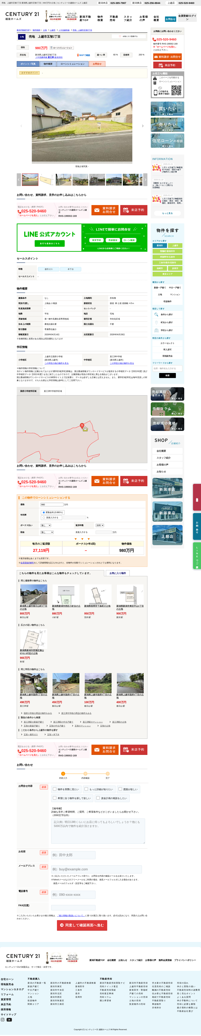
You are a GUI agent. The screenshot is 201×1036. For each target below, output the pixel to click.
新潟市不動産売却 (138, 983)
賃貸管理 (6, 999)
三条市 (78, 990)
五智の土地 (105, 726)
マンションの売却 (138, 997)
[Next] (143, 126)
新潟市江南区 (57, 1004)
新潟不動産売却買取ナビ (112, 983)
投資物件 (32, 1000)
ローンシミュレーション (73, 64)
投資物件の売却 (137, 1004)
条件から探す (167, 314)
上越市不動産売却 (138, 986)
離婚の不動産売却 (161, 990)
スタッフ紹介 (164, 457)
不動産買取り (159, 1000)
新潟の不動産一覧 (37, 983)
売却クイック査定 (109, 986)
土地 (160, 294)
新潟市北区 (56, 993)
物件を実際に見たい (66, 789)
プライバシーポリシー (185, 960)
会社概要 (161, 451)
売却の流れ (183, 983)
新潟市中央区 (57, 990)
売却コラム (105, 997)
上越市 (175, 245)
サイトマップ (8, 1014)
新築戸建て (33, 986)
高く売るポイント (186, 993)
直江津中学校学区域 (53, 391)
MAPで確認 (83, 55)
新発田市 (80, 986)
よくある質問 (184, 997)
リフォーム (7, 994)
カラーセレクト (167, 343)
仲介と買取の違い (186, 986)
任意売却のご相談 (161, 986)
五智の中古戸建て (57, 726)
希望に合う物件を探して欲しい (72, 798)
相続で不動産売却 (161, 997)
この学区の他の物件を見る (57, 363)
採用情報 (6, 1009)
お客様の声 (162, 464)
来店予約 (6, 1004)
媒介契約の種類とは (187, 1007)
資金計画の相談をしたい (111, 798)
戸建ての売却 (136, 993)
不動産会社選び (185, 1011)
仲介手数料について (187, 1000)
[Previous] (21, 126)
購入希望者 (105, 1000)
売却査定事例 (107, 993)
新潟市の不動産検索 (60, 983)
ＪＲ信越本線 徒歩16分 (49, 57)
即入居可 (167, 349)
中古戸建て (33, 990)
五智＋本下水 (53, 734)
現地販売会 (167, 356)
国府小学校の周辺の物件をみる (38, 713)
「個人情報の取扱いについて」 (71, 915)
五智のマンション (83, 726)
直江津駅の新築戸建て (34, 722)
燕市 (77, 993)
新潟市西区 (56, 997)
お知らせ (161, 471)
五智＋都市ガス (31, 734)
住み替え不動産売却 (162, 993)
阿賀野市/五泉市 (167, 257)
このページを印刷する (169, 77)
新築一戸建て (160, 287)
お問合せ (171, 19)
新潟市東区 (56, 986)
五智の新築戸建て (32, 726)
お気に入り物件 (118, 573)
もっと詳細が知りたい (99, 789)
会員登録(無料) (27, 563)
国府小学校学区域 (28, 391)
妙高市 (175, 268)
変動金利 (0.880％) (53, 512)
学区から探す (167, 330)
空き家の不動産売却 (162, 983)
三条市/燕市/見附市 (167, 262)
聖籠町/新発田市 (167, 251)
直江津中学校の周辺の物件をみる (76, 713)
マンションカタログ (12, 989)
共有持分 (156, 1007)
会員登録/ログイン (187, 17)
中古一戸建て (175, 287)
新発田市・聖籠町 (138, 990)
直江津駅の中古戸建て (63, 722)
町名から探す (167, 322)
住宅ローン (7, 979)
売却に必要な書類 (186, 1004)
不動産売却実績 (108, 990)
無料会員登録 (165, 960)
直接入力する (51, 517)
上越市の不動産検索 (85, 983)
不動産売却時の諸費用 (188, 990)
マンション (175, 294)
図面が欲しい (128, 789)
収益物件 (167, 301)
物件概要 (48, 64)
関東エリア (33, 1004)
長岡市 (78, 997)
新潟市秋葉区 (57, 1000)
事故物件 (156, 1004)
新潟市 (160, 245)
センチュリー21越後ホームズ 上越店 (72, 211)
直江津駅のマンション (93, 722)
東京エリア (167, 274)
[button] (82, 426)
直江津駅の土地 (119, 722)
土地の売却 (135, 1000)
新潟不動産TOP (97, 960)
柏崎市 (160, 268)
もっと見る (167, 213)
